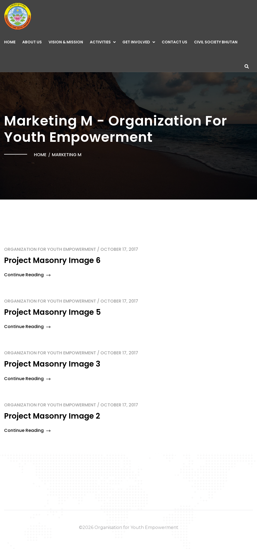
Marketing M (66, 155)
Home (9, 42)
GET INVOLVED (136, 42)
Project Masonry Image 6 (52, 260)
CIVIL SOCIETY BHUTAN (215, 42)
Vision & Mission (66, 42)
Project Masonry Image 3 (52, 364)
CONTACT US (174, 42)
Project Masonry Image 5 (52, 312)
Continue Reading (27, 275)
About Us (32, 42)
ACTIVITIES (100, 42)
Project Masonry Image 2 (52, 416)
